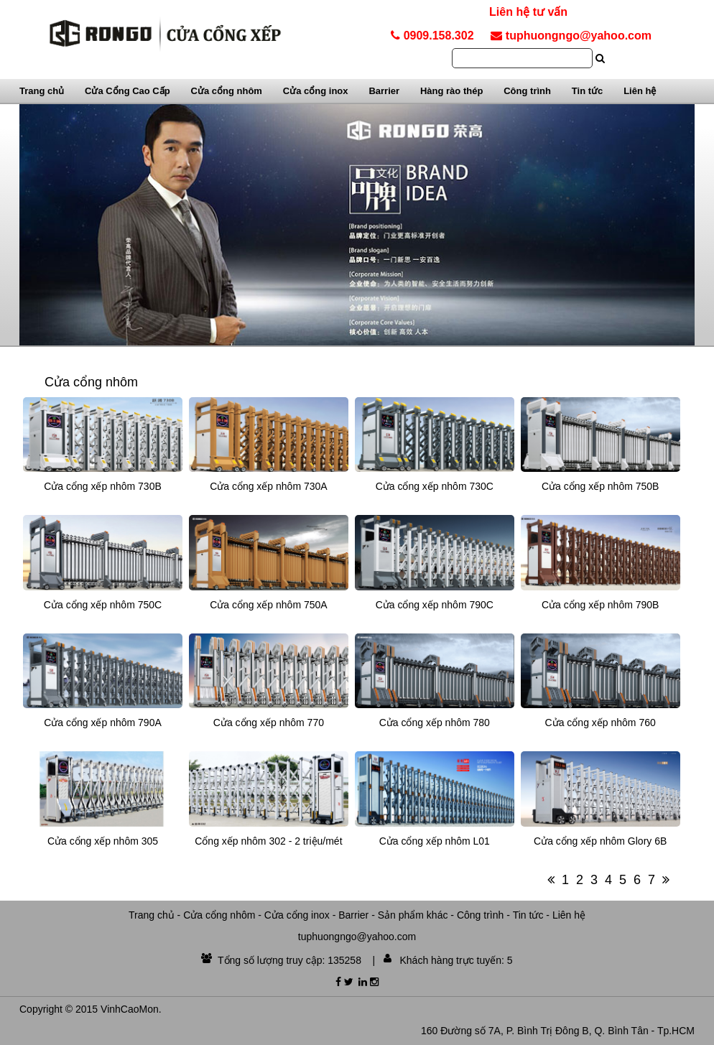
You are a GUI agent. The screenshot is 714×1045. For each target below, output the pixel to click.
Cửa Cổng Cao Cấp (127, 90)
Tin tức (587, 90)
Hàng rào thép (451, 90)
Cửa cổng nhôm (226, 90)
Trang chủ (41, 90)
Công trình (527, 90)
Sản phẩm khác (413, 915)
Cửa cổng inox (315, 90)
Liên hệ (639, 90)
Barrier (383, 90)
